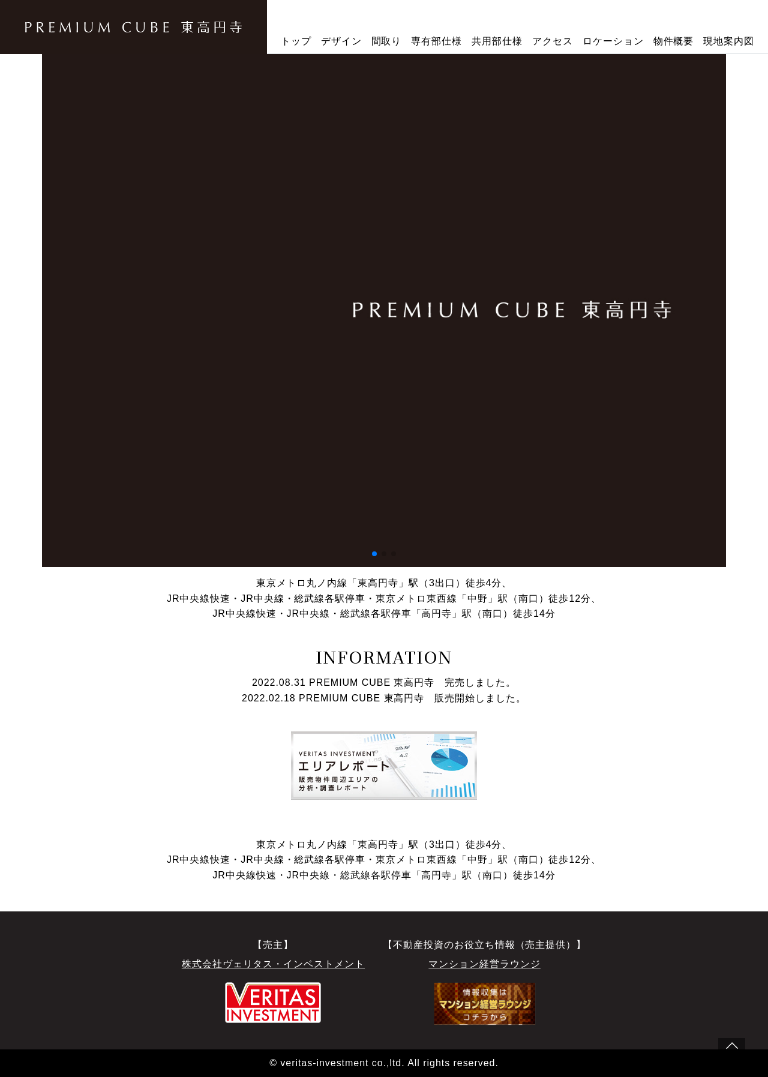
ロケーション (613, 41)
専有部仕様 (436, 41)
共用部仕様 (497, 41)
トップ (296, 41)
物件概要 (673, 41)
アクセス (552, 41)
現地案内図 (728, 41)
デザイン (341, 41)
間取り (386, 41)
